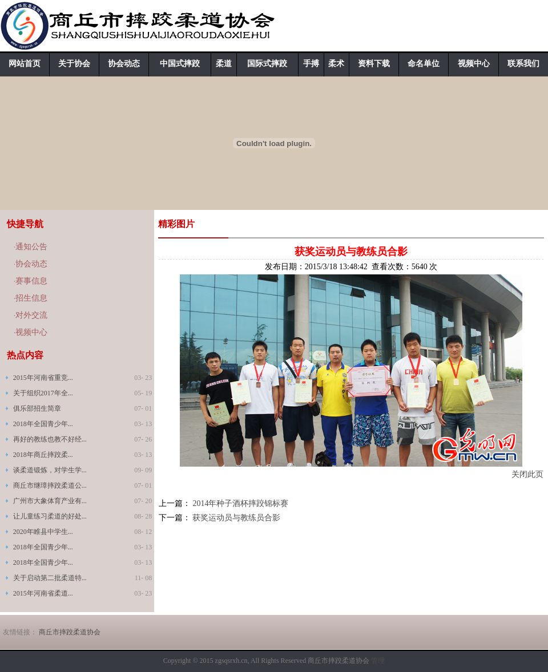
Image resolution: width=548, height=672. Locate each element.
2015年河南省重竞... (43, 378)
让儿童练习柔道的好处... (50, 516)
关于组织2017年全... (43, 393)
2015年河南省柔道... (43, 593)
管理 (378, 661)
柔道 (224, 63)
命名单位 (424, 63)
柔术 (336, 63)
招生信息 (31, 298)
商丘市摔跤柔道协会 (69, 632)
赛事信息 (31, 281)
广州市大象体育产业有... (50, 501)
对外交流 (31, 315)
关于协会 (74, 63)
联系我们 (523, 63)
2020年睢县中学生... (43, 532)
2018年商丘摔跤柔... (43, 455)
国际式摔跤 (267, 63)
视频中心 (474, 63)
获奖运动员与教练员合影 (236, 517)
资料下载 (374, 63)
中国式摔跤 (180, 63)
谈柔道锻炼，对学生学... (50, 470)
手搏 (311, 63)
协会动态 (124, 63)
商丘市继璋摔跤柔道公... (50, 485)
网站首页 (25, 63)
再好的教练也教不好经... (50, 439)
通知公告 (31, 246)
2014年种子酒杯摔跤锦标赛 (240, 503)
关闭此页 (527, 474)
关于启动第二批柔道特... (50, 578)
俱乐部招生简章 (37, 408)
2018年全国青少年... (43, 424)
